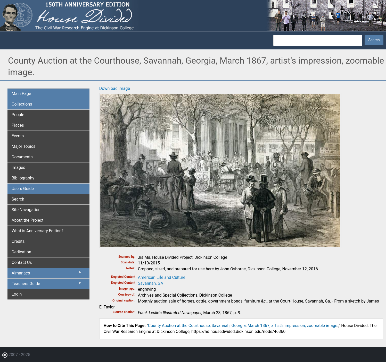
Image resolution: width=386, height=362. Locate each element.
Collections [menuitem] (22, 104)
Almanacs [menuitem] (46, 274)
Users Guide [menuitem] (23, 188)
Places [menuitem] (18, 125)
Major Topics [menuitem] (23, 146)
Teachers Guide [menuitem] (46, 285)
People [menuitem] (18, 114)
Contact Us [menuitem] (22, 262)
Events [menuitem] (18, 135)
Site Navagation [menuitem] (26, 209)
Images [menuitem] (18, 167)
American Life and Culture (161, 277)
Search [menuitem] (18, 199)
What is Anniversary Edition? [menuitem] (37, 230)
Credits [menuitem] (18, 241)
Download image (114, 88)
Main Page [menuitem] (21, 93)
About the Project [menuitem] (27, 220)
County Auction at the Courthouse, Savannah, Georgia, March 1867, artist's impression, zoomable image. (243, 325)
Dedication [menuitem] (21, 251)
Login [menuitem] (17, 294)
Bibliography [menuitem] (23, 178)
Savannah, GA (150, 283)
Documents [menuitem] (22, 156)
